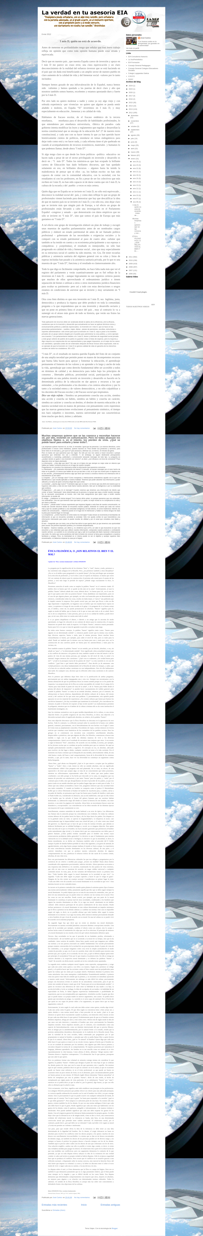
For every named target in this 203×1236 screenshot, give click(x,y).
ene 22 (136, 168)
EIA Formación (133, 62)
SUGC (130, 79)
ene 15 (136, 178)
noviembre (135, 121)
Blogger (114, 1228)
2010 (131, 260)
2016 (131, 99)
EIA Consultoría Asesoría (137, 57)
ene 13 (136, 185)
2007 (131, 270)
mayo (133, 145)
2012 (131, 113)
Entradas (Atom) (59, 1210)
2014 (131, 106)
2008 (131, 267)
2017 (131, 96)
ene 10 (136, 195)
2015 (131, 103)
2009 (131, 264)
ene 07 (136, 199)
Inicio (84, 1204)
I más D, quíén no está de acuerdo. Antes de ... (136, 210)
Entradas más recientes (54, 1204)
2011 (131, 257)
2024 (131, 86)
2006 (131, 274)
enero (133, 159)
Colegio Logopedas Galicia (138, 73)
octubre (134, 126)
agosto (134, 135)
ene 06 (136, 202)
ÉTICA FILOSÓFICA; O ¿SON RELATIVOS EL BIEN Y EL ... (136, 243)
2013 (131, 109)
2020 (131, 92)
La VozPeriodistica (135, 60)
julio (132, 138)
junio (133, 142)
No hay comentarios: (82, 428)
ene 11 (136, 192)
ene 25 (136, 162)
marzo (133, 152)
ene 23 (136, 165)
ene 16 (136, 175)
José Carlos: (146, 38)
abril (133, 149)
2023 (131, 89)
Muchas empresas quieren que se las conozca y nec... (136, 226)
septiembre (135, 130)
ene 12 (136, 189)
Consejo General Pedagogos (139, 65)
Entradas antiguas (110, 1204)
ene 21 (136, 172)
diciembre (134, 116)
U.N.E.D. (131, 76)
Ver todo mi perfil (132, 48)
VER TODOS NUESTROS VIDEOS (140, 306)
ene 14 (136, 182)
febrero (134, 155)
